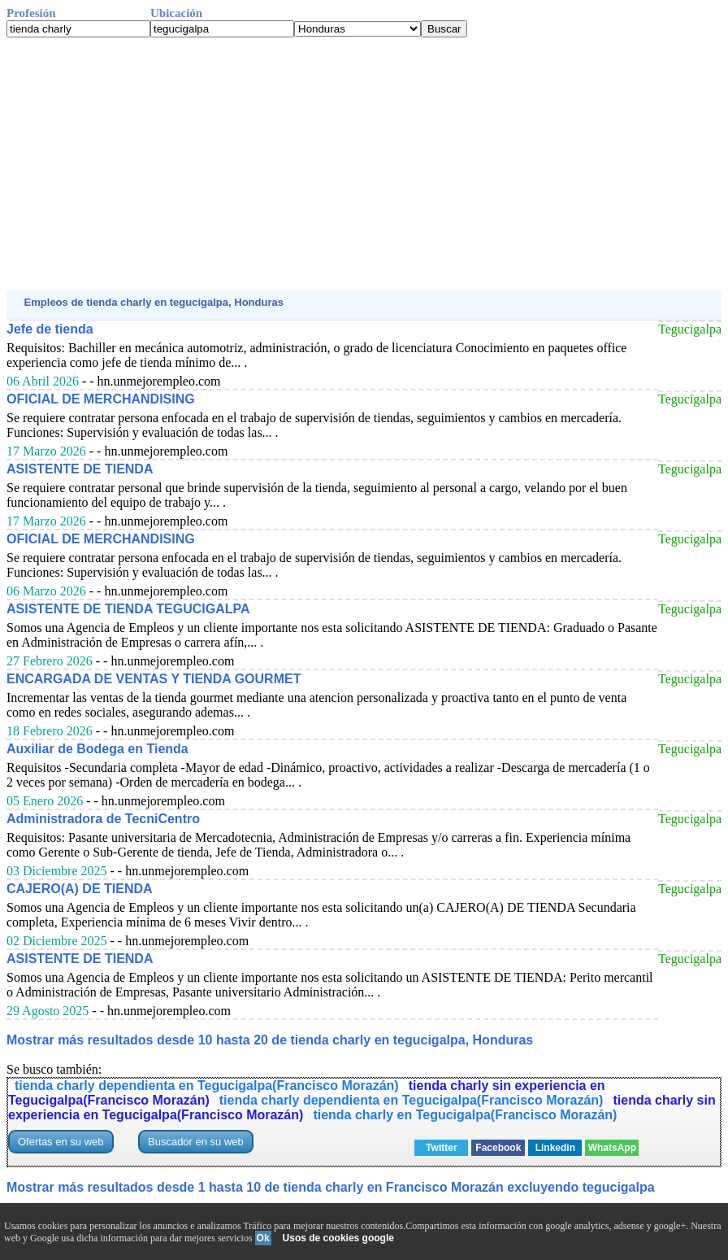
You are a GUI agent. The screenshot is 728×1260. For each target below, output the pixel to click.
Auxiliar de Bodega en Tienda (97, 749)
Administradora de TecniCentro (103, 819)
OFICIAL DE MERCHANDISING (100, 399)
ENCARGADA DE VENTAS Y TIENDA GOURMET (153, 679)
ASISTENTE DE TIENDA (79, 469)
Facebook (498, 1147)
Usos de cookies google (338, 1238)
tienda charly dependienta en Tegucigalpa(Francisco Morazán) (207, 1085)
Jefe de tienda (49, 329)
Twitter (441, 1147)
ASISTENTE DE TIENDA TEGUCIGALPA (128, 609)
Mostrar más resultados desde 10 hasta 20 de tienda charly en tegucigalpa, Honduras (269, 1040)
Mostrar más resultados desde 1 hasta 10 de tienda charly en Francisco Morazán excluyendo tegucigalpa (330, 1187)
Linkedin (555, 1147)
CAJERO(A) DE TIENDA (79, 889)
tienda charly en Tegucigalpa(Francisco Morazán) (465, 1115)
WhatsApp (612, 1147)
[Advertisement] (364, 164)
